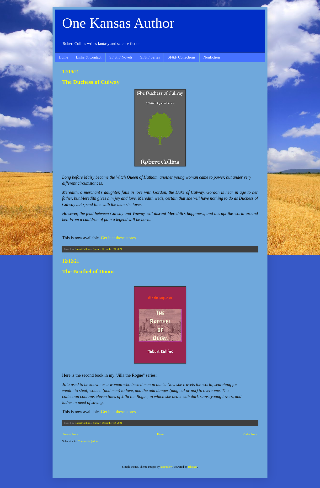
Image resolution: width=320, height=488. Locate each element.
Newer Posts (70, 434)
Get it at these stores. (119, 238)
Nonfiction (211, 57)
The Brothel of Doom (88, 271)
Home (63, 57)
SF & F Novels (120, 57)
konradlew (166, 466)
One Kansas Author (118, 23)
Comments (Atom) (88, 441)
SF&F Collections (181, 57)
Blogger (192, 466)
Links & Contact (88, 57)
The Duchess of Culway (91, 82)
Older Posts (250, 434)
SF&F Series (150, 57)
